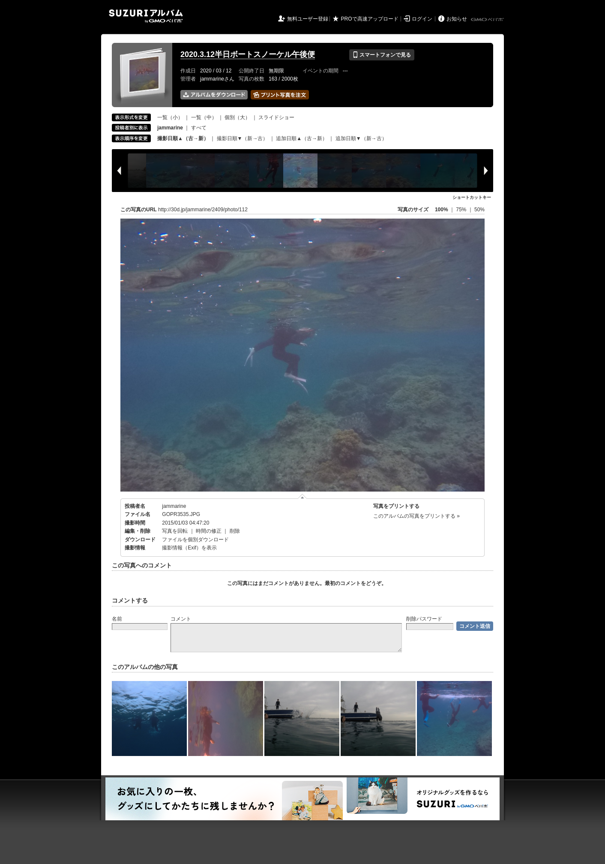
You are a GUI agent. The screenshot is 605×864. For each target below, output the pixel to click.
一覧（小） (170, 117)
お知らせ (456, 19)
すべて (199, 128)
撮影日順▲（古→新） (183, 138)
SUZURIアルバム (146, 16)
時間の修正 (209, 531)
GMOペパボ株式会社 (488, 19)
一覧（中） (204, 117)
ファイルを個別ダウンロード (195, 540)
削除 (235, 531)
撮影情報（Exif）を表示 (189, 548)
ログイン (422, 19)
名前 (117, 619)
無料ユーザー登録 (307, 19)
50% (479, 210)
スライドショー (276, 117)
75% (461, 210)
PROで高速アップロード (369, 19)
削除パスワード (424, 619)
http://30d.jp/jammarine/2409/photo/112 (203, 210)
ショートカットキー (471, 197)
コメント (181, 619)
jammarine (174, 506)
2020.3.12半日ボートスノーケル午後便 (247, 54)
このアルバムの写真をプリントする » (416, 516)
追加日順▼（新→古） (361, 138)
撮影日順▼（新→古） (242, 138)
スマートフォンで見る (381, 54)
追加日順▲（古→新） (301, 138)
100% (441, 210)
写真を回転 (175, 531)
